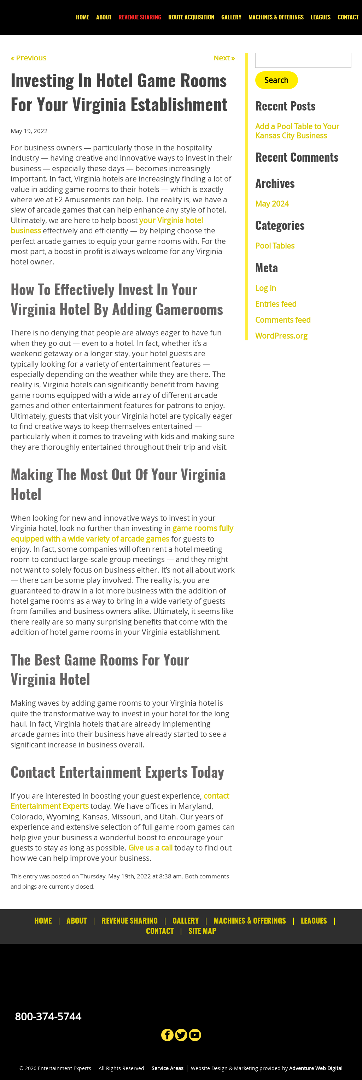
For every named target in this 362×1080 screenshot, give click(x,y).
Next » (224, 58)
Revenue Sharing (139, 17)
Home (82, 17)
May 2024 (272, 204)
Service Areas (167, 1068)
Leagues (321, 17)
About (103, 17)
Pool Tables (274, 246)
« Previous (28, 58)
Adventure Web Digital (316, 1068)
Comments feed (283, 320)
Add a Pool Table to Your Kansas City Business (297, 130)
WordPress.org (281, 336)
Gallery (231, 17)
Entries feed (276, 304)
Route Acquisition (191, 17)
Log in (265, 288)
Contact (348, 17)
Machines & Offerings (276, 17)
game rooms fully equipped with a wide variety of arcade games (122, 533)
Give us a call (150, 848)
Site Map (202, 931)
